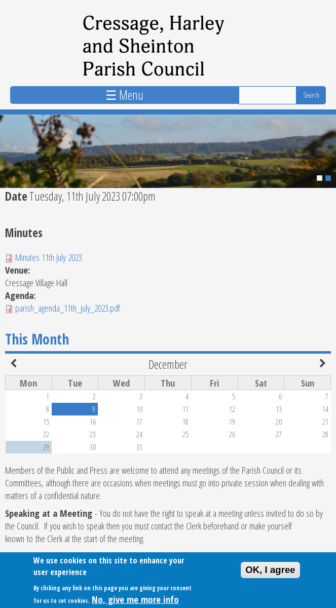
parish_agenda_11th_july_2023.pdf (67, 307)
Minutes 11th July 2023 (48, 257)
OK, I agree (270, 572)
